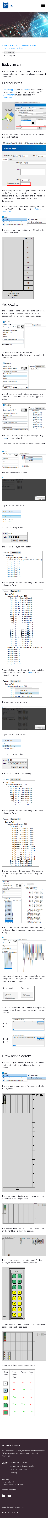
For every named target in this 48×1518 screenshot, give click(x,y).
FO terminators (8, 95)
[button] (43, 5)
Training (13, 1473)
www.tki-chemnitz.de (10, 1490)
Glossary (33, 45)
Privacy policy (19, 1507)
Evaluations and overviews (13, 48)
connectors (7, 97)
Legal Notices (7, 1507)
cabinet (25, 90)
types (4, 438)
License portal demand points (22, 1466)
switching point (10, 90)
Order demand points (18, 1469)
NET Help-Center (8, 45)
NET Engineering (22, 45)
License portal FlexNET (19, 1463)
